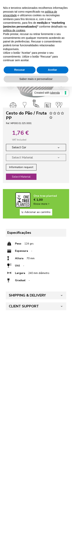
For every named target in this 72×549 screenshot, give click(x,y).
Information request (21, 167)
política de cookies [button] (14, 30)
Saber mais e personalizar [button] (36, 78)
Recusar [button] (19, 69)
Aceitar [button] (52, 69)
